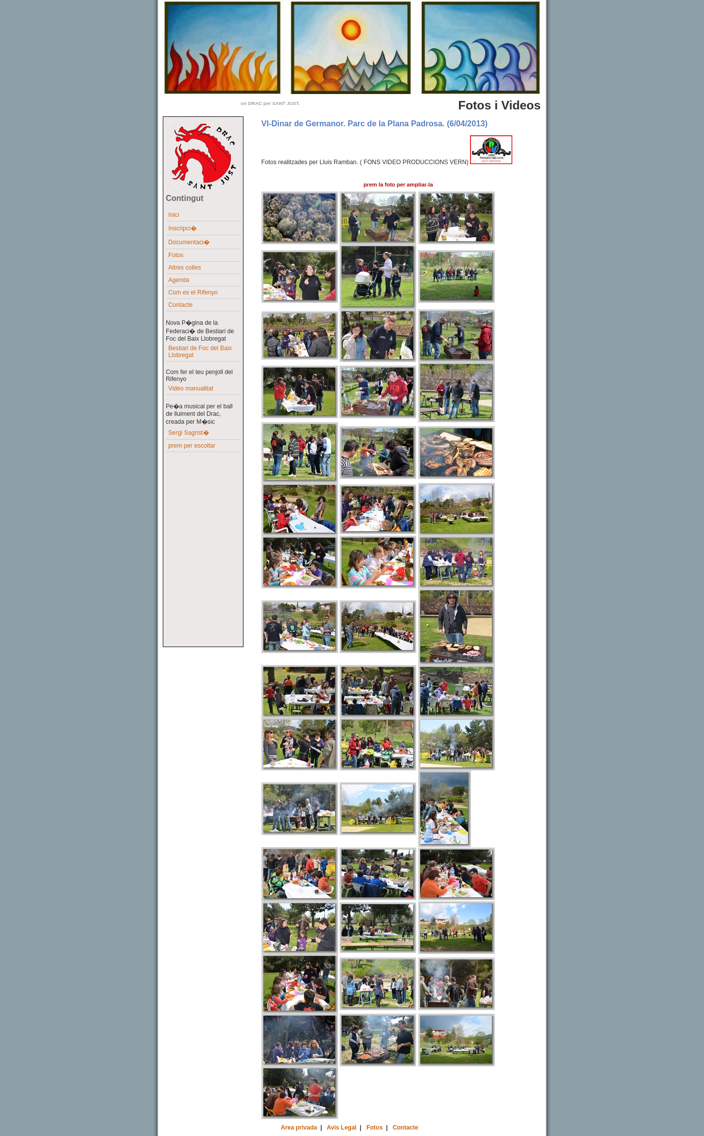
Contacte (180, 304)
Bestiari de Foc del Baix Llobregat (200, 352)
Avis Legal (341, 1127)
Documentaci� (189, 242)
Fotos (175, 255)
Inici (173, 214)
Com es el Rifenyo (193, 292)
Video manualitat (190, 388)
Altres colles (184, 267)
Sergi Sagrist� (188, 432)
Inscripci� (182, 228)
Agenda (178, 280)
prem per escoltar (192, 445)
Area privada (299, 1127)
